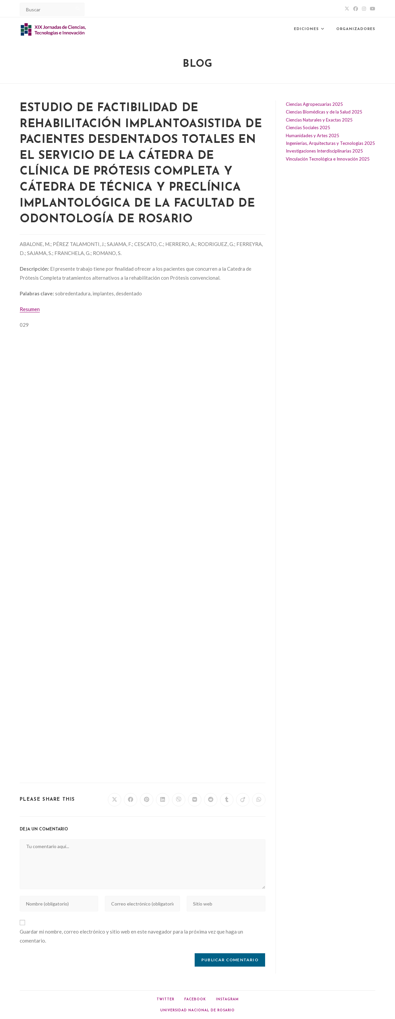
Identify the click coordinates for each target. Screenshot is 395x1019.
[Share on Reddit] (210, 799)
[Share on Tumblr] (226, 799)
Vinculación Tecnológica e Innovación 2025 (328, 159)
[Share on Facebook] (130, 799)
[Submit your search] (77, 8)
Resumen (30, 309)
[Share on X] (114, 799)
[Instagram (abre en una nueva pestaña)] (364, 8)
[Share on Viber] (178, 799)
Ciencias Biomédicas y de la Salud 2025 (324, 111)
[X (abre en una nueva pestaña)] (347, 8)
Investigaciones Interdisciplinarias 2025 (324, 151)
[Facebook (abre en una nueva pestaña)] (355, 8)
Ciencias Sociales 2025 (308, 127)
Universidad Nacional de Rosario (197, 1010)
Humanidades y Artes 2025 (312, 135)
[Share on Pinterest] (146, 799)
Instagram (227, 999)
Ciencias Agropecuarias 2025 (314, 104)
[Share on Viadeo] (242, 799)
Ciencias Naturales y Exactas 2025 (319, 119)
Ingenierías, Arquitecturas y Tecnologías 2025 (330, 143)
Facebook (195, 999)
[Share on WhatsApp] (258, 799)
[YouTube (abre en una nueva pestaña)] (371, 8)
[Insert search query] (52, 9)
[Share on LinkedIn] (162, 799)
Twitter (165, 999)
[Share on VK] (194, 799)
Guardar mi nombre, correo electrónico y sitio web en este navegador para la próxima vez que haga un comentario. (131, 936)
